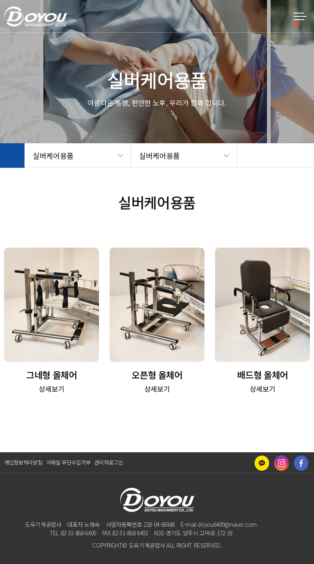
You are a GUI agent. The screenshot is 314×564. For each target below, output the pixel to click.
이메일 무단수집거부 (68, 462)
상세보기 (52, 389)
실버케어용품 (53, 155)
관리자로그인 (108, 462)
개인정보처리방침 (23, 462)
